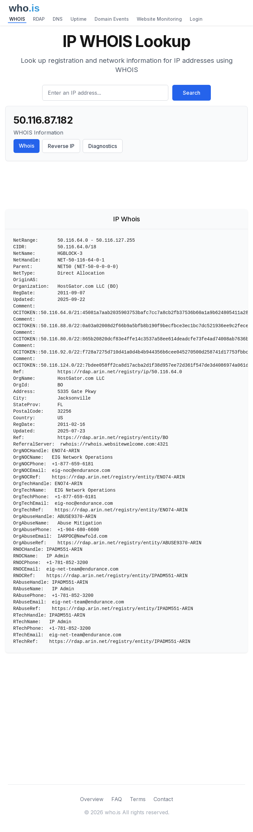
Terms (138, 799)
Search (191, 92)
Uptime (78, 19)
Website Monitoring (159, 19)
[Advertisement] (126, 186)
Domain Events (112, 19)
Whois (26, 145)
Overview (91, 799)
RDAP (39, 19)
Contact (163, 799)
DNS (58, 19)
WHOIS (17, 19)
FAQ (116, 799)
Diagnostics (102, 146)
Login (196, 19)
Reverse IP (61, 146)
